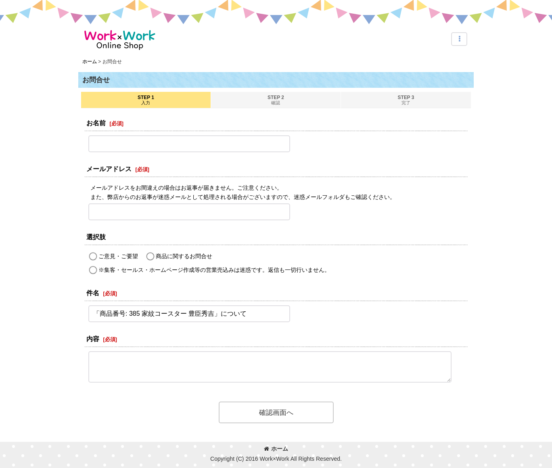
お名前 (96, 122)
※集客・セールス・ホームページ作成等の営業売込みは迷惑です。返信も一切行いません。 (214, 270)
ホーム (276, 448)
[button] (459, 39)
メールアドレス (109, 168)
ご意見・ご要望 (118, 256)
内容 (92, 338)
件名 (92, 292)
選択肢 (96, 236)
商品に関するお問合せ (184, 256)
